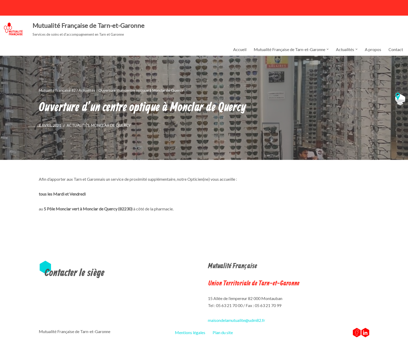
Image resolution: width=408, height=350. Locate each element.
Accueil (239, 49)
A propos (373, 49)
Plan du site (223, 332)
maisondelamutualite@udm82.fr (236, 320)
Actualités (87, 90)
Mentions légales (190, 332)
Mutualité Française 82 (57, 90)
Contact (395, 49)
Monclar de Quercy (111, 125)
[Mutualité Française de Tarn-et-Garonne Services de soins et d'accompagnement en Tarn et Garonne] (74, 29)
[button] (328, 49)
